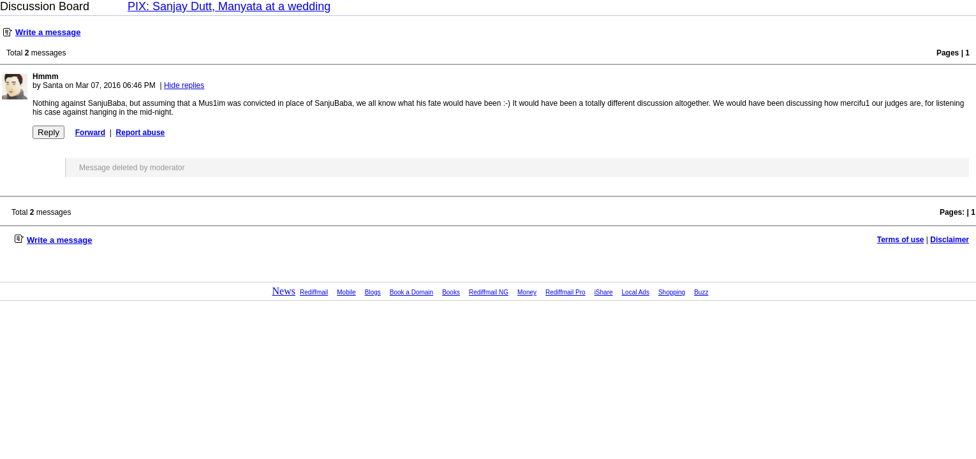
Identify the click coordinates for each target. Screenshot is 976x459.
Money (526, 292)
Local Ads (635, 292)
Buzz (701, 292)
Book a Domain (411, 292)
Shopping (671, 292)
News (283, 291)
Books (451, 292)
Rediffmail (314, 292)
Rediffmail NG (488, 292)
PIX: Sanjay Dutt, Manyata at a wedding (229, 6)
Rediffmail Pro (565, 292)
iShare (604, 292)
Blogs (373, 292)
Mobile (346, 292)
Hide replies (184, 85)
